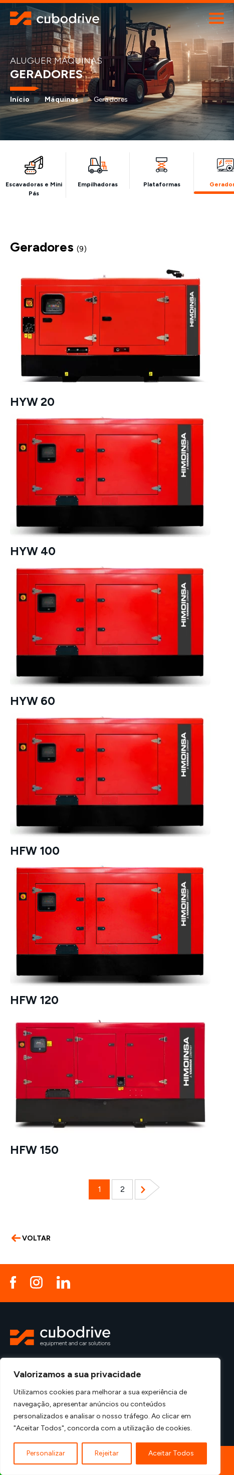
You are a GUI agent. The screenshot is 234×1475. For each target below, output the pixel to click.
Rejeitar (107, 1453)
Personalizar (46, 1453)
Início (20, 99)
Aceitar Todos (171, 1453)
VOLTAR (31, 1238)
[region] (110, 1416)
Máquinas (61, 99)
